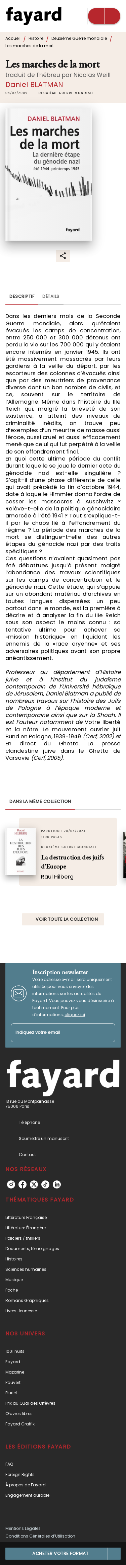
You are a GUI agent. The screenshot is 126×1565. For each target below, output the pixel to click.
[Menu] (104, 16)
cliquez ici (75, 1014)
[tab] (21, 297)
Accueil (12, 38)
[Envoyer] (107, 1033)
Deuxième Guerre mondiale (79, 38)
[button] (66, 93)
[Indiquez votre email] (54, 1033)
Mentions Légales (23, 1528)
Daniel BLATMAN (34, 84)
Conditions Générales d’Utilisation (40, 1536)
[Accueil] (33, 16)
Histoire (36, 38)
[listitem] (11, 1184)
